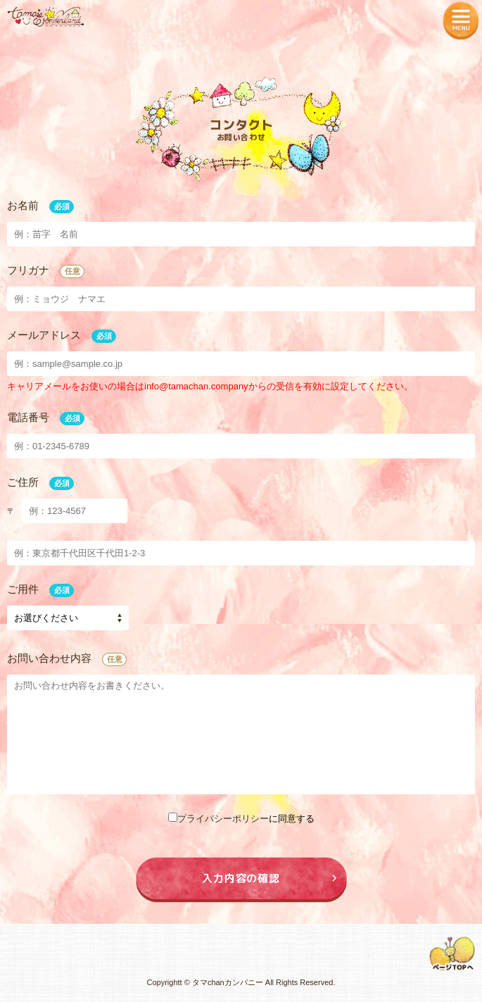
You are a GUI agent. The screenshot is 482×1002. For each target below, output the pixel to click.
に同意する (241, 818)
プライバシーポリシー (223, 818)
